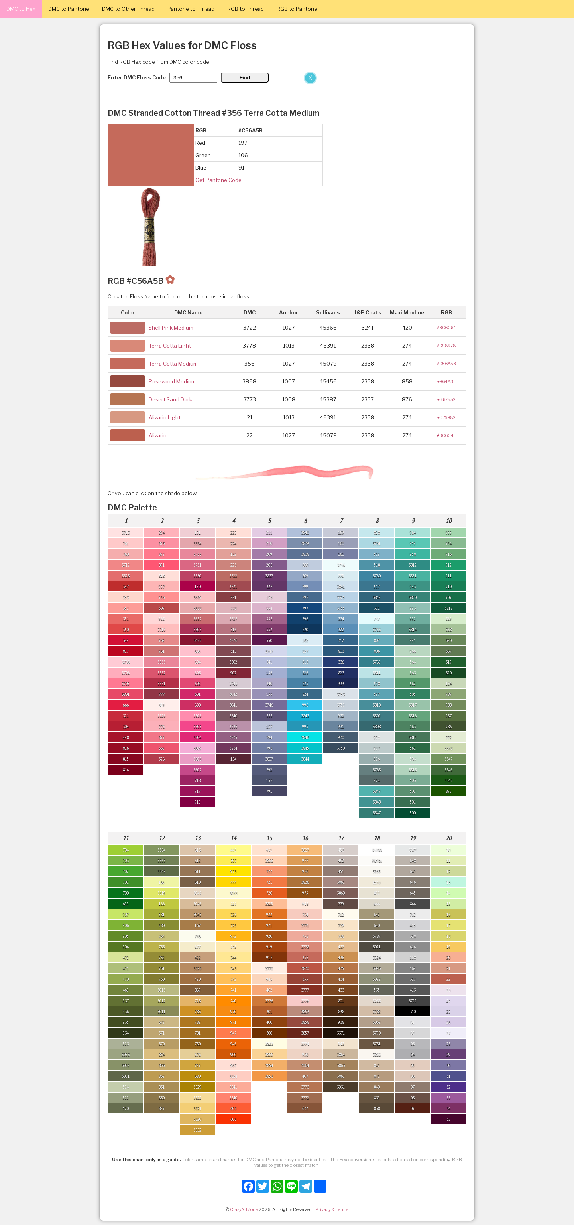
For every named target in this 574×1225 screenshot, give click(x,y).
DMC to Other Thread (128, 9)
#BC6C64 (446, 327)
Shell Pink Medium (171, 327)
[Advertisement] (159, 131)
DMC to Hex (20, 9)
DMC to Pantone (68, 9)
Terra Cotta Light (170, 345)
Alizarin (158, 435)
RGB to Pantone (297, 9)
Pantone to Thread (190, 9)
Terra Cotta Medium (173, 363)
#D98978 (446, 345)
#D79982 (446, 417)
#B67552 (446, 399)
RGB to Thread (245, 9)
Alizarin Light (165, 417)
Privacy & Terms (331, 1209)
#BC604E (446, 435)
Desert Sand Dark (170, 399)
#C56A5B (446, 363)
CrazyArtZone (244, 1209)
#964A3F (446, 381)
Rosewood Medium (172, 381)
